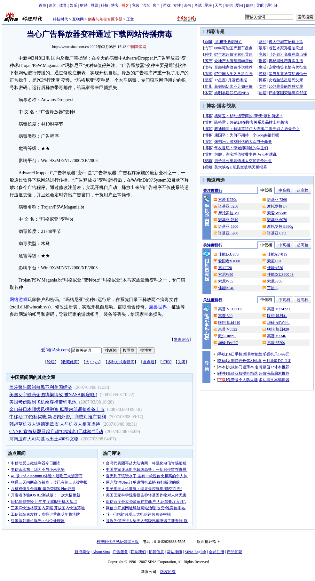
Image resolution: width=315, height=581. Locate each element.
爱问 (239, 5)
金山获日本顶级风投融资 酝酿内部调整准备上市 (57, 409)
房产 (156, 5)
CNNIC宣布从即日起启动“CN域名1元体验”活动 (56, 431)
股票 (94, 5)
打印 (166, 362)
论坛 (51, 362)
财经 (84, 5)
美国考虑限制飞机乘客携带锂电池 (42, 402)
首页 (42, 5)
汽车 (146, 5)
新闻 (53, 5)
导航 (260, 5)
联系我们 (138, 552)
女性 (177, 5)
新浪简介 (82, 552)
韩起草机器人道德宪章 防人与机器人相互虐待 (54, 424)
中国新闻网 (136, 47)
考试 (198, 5)
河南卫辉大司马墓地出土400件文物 (44, 439)
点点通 (148, 362)
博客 (115, 5)
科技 (104, 5)
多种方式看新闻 (120, 362)
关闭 (181, 362)
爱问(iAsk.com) (55, 350)
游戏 (166, 5)
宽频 (135, 5)
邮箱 (250, 5)
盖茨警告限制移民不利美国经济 (40, 387)
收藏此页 (70, 362)
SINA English (195, 552)
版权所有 (168, 571)
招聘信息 (156, 552)
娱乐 (73, 5)
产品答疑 (234, 552)
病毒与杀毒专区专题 (105, 19)
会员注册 (216, 552)
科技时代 (60, 19)
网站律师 (174, 552)
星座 (208, 5)
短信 (229, 5)
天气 (218, 5)
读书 (187, 5)
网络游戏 (19, 299)
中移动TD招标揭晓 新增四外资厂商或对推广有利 (57, 416)
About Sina (101, 552)
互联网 (78, 19)
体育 (63, 5)
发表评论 (181, 339)
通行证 (272, 5)
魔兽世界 (158, 307)
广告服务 (120, 552)
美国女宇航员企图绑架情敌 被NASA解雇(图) (53, 394)
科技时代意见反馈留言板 (118, 541)
